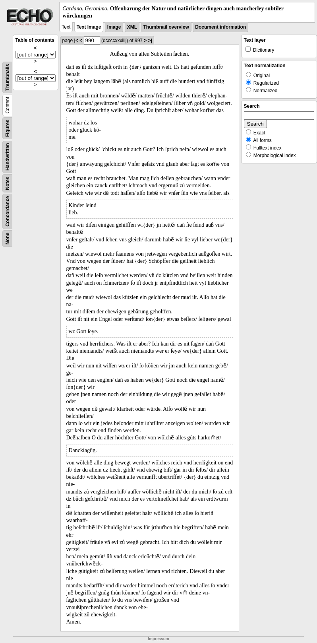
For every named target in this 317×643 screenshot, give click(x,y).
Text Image (89, 27)
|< (76, 40)
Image (114, 27)
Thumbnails (7, 77)
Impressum (158, 639)
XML (132, 27)
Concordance (7, 211)
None (7, 239)
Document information (220, 27)
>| (150, 40)
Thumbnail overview (166, 27)
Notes (7, 183)
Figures (7, 128)
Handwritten (7, 157)
